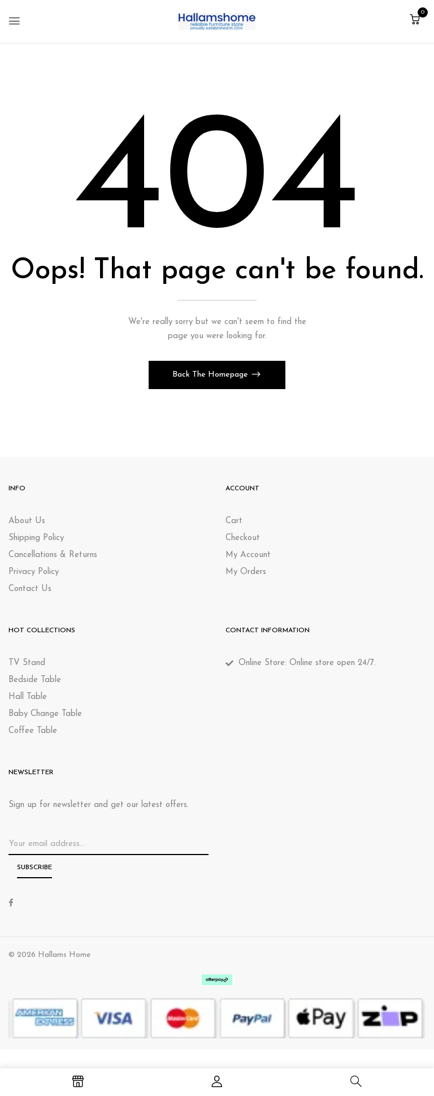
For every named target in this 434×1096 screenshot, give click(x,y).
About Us (26, 521)
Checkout (242, 538)
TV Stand (26, 663)
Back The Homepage (211, 374)
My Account (248, 555)
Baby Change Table (45, 714)
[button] (415, 20)
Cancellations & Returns (52, 555)
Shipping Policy (36, 538)
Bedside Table (34, 680)
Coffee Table (32, 731)
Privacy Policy (33, 572)
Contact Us (29, 589)
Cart (233, 521)
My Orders (245, 572)
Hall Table (27, 697)
